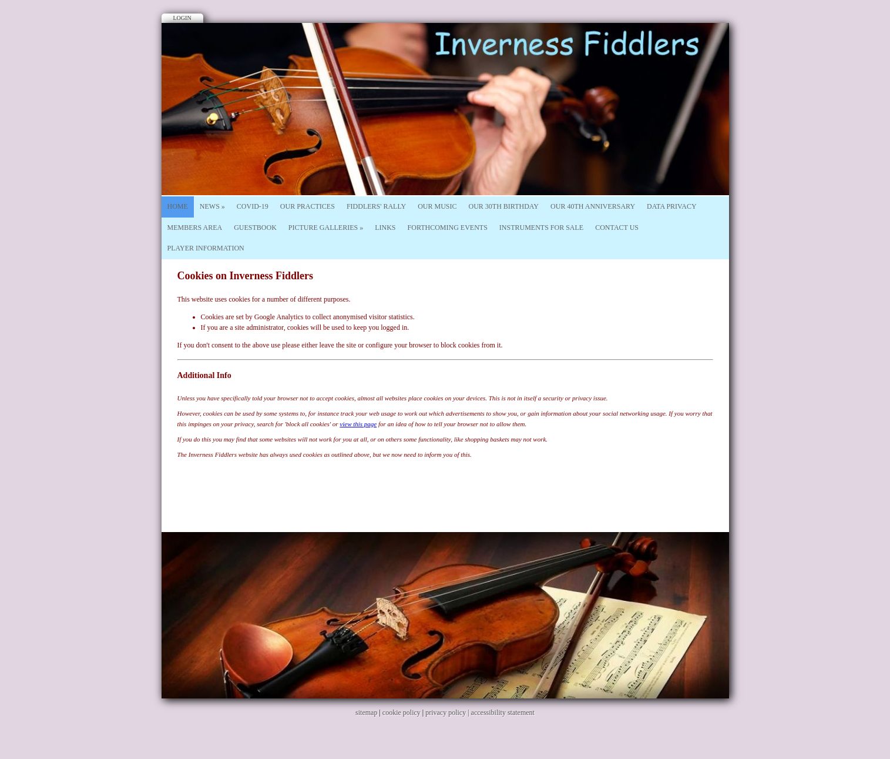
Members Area (195, 227)
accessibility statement (503, 712)
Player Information (205, 248)
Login (182, 18)
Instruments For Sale (541, 227)
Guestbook (255, 227)
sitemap (366, 712)
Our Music (437, 206)
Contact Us (617, 227)
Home (177, 206)
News (212, 206)
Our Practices (307, 206)
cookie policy (401, 712)
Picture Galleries (325, 227)
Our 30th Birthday (504, 206)
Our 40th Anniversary (592, 206)
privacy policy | (448, 712)
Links (385, 227)
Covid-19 (252, 206)
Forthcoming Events (448, 227)
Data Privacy (672, 206)
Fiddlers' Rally (376, 206)
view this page (358, 423)
